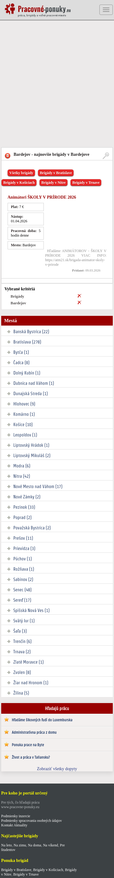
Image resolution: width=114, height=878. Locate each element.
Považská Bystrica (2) (32, 527)
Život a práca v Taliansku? (31, 757)
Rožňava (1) (23, 569)
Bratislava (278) (27, 342)
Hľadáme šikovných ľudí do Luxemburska (42, 720)
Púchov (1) (22, 558)
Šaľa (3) (20, 631)
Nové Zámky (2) (26, 496)
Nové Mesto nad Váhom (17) (38, 486)
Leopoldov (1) (25, 434)
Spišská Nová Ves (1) (31, 610)
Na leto (6, 845)
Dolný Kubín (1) (26, 373)
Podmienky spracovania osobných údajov (31, 820)
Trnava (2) (22, 651)
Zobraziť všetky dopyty (57, 769)
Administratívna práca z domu (34, 732)
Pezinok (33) (24, 507)
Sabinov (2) (23, 579)
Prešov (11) (23, 538)
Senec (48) (22, 589)
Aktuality (20, 825)
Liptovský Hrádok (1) (31, 445)
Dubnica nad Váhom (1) (33, 383)
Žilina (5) (21, 693)
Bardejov (18, 303)
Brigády (17, 296)
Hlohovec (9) (24, 403)
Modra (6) (21, 465)
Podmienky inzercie (15, 816)
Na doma (34, 845)
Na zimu (20, 845)
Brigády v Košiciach (19, 182)
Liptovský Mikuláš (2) (31, 455)
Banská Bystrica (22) (31, 331)
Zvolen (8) (22, 672)
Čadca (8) (21, 362)
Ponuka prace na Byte (28, 745)
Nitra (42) (21, 476)
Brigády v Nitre (53, 182)
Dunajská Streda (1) (30, 393)
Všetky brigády (21, 173)
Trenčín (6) (22, 641)
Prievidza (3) (24, 548)
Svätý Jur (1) (24, 620)
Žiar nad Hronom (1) (30, 682)
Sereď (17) (22, 600)
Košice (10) (23, 424)
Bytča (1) (21, 352)
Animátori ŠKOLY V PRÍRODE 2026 (42, 197)
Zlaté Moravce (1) (28, 662)
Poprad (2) (22, 517)
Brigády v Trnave (86, 182)
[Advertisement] (57, 84)
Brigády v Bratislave (56, 173)
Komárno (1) (24, 414)
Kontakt (7, 825)
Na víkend (50, 845)
